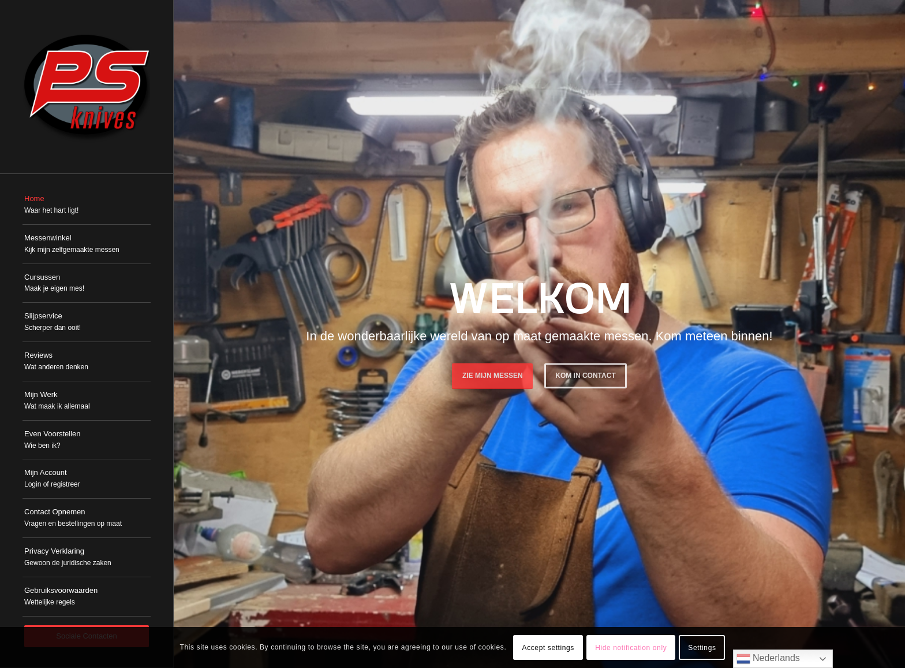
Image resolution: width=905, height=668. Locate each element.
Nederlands (768, 659)
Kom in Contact (585, 374)
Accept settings (548, 648)
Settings (702, 648)
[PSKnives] (86, 86)
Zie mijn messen (492, 374)
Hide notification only (631, 648)
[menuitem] (87, 205)
